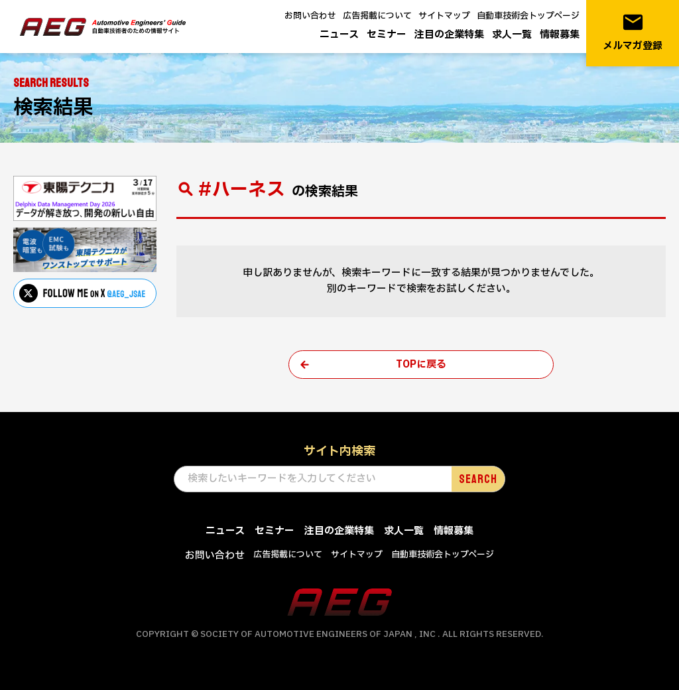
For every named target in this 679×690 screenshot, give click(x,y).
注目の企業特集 (449, 34)
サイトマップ (444, 16)
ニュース (339, 34)
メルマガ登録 (632, 32)
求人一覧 (512, 34)
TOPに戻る (421, 364)
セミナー (386, 34)
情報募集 (560, 34)
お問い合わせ (310, 16)
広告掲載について (377, 16)
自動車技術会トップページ (528, 16)
